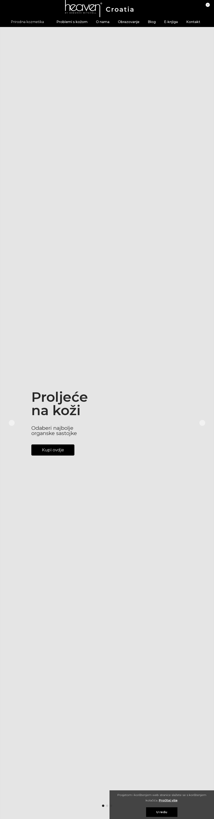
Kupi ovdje (53, 449)
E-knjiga (171, 22)
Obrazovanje (128, 22)
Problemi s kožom (72, 22)
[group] (107, 423)
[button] (103, 806)
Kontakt (193, 22)
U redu (161, 812)
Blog (152, 22)
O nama (103, 22)
